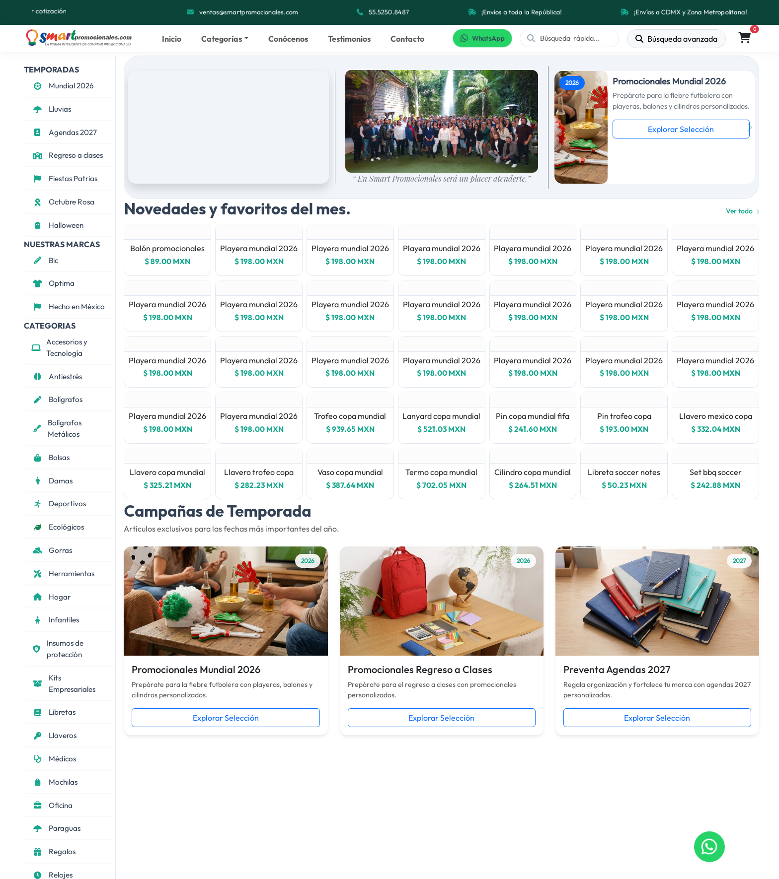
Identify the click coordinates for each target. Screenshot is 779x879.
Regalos (53, 851)
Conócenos (288, 39)
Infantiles (55, 619)
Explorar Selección (681, 129)
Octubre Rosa (62, 201)
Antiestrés (56, 376)
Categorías (221, 39)
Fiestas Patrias (64, 178)
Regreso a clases (67, 155)
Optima (53, 283)
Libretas (53, 712)
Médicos (53, 758)
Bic (44, 260)
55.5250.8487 (389, 12)
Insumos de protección (57, 648)
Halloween (57, 225)
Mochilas (54, 782)
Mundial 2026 (62, 85)
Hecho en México (68, 306)
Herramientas (62, 573)
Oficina (52, 805)
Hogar (51, 597)
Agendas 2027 (64, 132)
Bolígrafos (56, 399)
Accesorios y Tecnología (59, 347)
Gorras (51, 550)
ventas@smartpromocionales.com (248, 12)
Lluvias (51, 109)
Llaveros (54, 735)
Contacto (407, 39)
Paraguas (55, 828)
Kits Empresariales (63, 683)
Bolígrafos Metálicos (56, 428)
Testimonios (349, 39)
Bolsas (50, 457)
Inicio (171, 39)
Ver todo (742, 210)
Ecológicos (57, 527)
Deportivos (58, 503)
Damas (52, 480)
